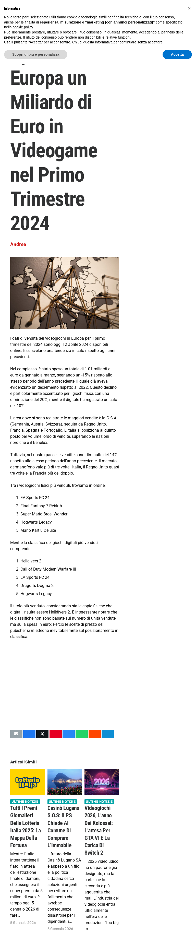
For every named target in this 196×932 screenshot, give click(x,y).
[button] (189, 8)
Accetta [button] (177, 54)
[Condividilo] (29, 734)
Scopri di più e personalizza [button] (35, 54)
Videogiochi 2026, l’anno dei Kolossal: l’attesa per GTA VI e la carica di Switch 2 (98, 830)
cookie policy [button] (23, 27)
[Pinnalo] (56, 734)
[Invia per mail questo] (16, 734)
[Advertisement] (64, 684)
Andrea (18, 244)
